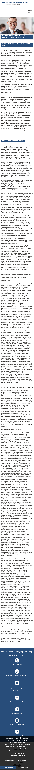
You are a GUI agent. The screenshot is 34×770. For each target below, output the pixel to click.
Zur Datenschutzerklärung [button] (17, 755)
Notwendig (9, 760)
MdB (17, 2)
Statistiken (22, 760)
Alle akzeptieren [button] (8, 767)
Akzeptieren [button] (24, 767)
